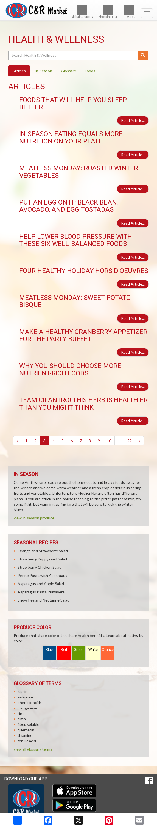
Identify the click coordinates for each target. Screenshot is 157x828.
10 (109, 440)
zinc (21, 713)
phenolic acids (30, 702)
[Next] (139, 440)
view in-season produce (34, 518)
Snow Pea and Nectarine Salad (43, 600)
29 (129, 440)
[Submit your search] (143, 55)
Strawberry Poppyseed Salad (42, 559)
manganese (27, 708)
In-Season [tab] (43, 70)
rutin (22, 719)
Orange (108, 650)
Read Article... (133, 120)
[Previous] (17, 440)
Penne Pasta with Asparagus (42, 575)
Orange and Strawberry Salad (43, 550)
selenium (25, 697)
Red (64, 650)
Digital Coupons (82, 11)
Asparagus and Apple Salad (41, 583)
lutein (22, 691)
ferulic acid (27, 740)
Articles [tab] (19, 70)
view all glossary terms (33, 749)
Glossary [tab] (68, 70)
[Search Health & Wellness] (73, 55)
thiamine (25, 735)
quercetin (26, 730)
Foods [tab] (90, 70)
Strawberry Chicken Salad (39, 567)
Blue (49, 650)
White (93, 650)
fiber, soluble (28, 724)
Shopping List (108, 11)
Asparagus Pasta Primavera (41, 592)
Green (78, 650)
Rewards (129, 11)
